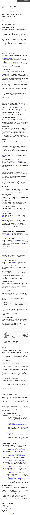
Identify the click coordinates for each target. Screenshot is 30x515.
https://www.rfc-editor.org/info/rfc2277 (16, 449)
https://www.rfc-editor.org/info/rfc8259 (16, 466)
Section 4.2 (4, 384)
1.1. (3, 100)
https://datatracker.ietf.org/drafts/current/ (14, 37)
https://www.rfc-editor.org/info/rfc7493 (16, 460)
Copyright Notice (6, 50)
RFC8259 (14, 257)
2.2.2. (3, 186)
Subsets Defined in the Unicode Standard (15, 231)
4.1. (3, 290)
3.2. (3, 260)
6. (2, 389)
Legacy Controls (8, 200)
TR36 (16, 396)
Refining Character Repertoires (12, 350)
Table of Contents (24, 0)
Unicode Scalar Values (10, 260)
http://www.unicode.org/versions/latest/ (17, 434)
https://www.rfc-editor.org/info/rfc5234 (16, 419)
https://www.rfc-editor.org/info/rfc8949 (16, 472)
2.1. (3, 141)
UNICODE (16, 72)
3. (2, 231)
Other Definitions (8, 281)
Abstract (4, 21)
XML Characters (8, 290)
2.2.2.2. (3, 200)
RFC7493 (3, 277)
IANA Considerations (9, 389)
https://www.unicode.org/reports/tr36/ (16, 424)
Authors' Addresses (7, 503)
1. (2, 69)
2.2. (3, 159)
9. (2, 443)
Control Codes (7, 186)
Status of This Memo (8, 27)
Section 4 (24, 109)
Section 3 (19, 109)
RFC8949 (23, 257)
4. (2, 281)
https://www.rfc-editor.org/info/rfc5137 (16, 455)
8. (2, 413)
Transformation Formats (10, 141)
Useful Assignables (9, 317)
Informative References (10, 443)
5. (2, 350)
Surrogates (7, 169)
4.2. (3, 317)
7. (2, 394)
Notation (6, 100)
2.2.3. (3, 213)
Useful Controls (8, 194)
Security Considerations (10, 394)
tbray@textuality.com (8, 508)
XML (13, 292)
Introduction (7, 69)
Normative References (9, 413)
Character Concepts (9, 117)
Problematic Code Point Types (12, 159)
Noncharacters (7, 213)
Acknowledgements (7, 485)
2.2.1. (3, 169)
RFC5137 (20, 104)
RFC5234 (9, 110)
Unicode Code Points (9, 238)
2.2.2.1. (3, 194)
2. (2, 117)
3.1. (3, 238)
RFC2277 (3, 75)
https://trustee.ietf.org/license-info (9, 58)
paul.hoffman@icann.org (9, 513)
